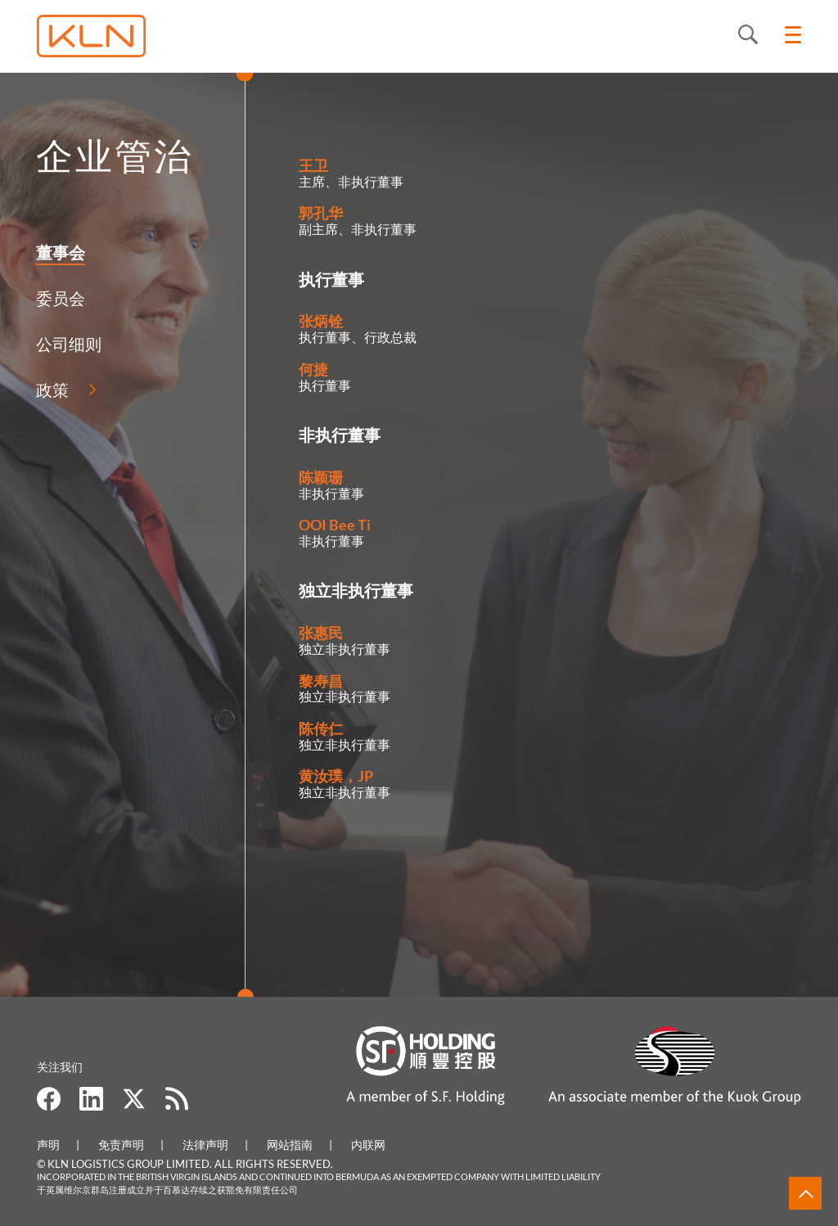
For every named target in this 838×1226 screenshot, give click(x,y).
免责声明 (121, 1145)
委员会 (58, 298)
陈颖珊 (321, 477)
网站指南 (290, 1145)
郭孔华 (321, 213)
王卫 (313, 165)
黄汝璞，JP (336, 776)
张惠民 (321, 633)
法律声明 (205, 1145)
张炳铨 (321, 321)
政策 (50, 389)
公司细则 (66, 344)
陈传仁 (321, 728)
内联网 (368, 1145)
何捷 (313, 369)
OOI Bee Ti (335, 525)
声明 (48, 1145)
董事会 (58, 252)
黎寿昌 (321, 681)
